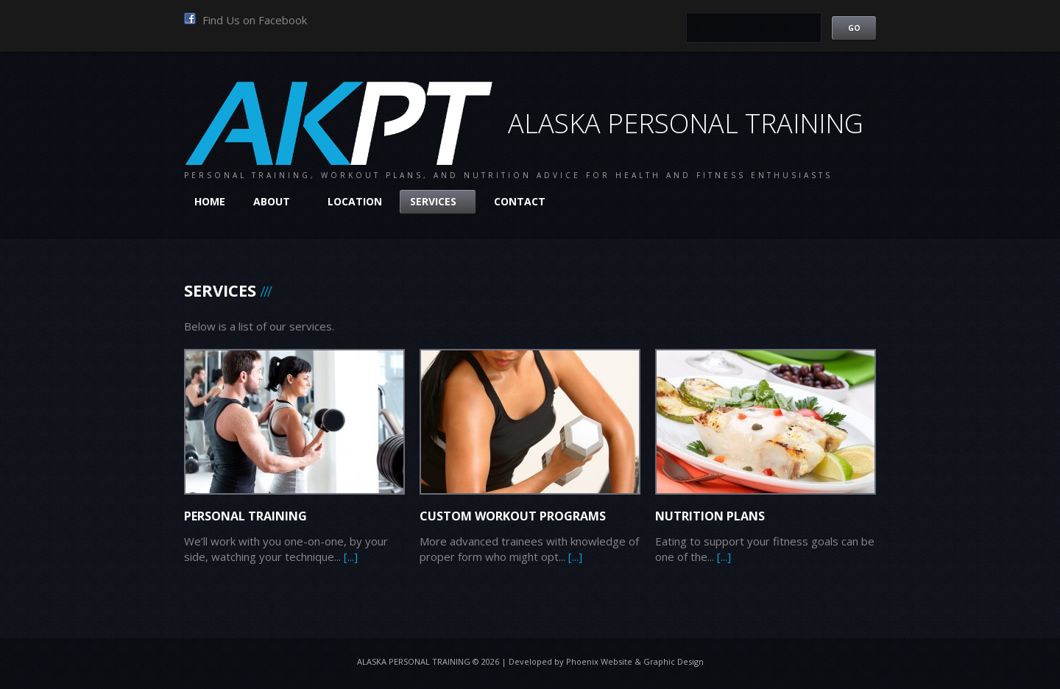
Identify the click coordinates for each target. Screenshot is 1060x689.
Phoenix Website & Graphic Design (635, 661)
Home (209, 201)
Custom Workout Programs (513, 516)
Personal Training (245, 516)
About (276, 201)
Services (438, 201)
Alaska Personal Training (413, 661)
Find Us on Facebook (245, 20)
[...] (351, 556)
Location (355, 201)
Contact (519, 201)
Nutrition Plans (710, 516)
